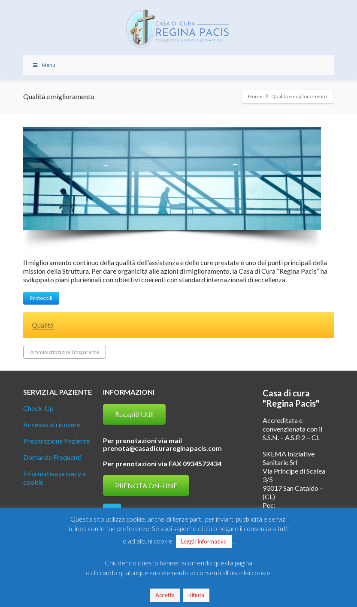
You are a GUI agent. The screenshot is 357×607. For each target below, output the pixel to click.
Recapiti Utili (134, 414)
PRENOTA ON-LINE (146, 485)
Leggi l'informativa (204, 541)
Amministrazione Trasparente (64, 352)
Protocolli (41, 298)
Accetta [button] (165, 595)
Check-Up (38, 408)
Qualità (43, 325)
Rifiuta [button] (196, 595)
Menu (43, 65)
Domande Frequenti (52, 457)
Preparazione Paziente (56, 441)
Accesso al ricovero (52, 424)
